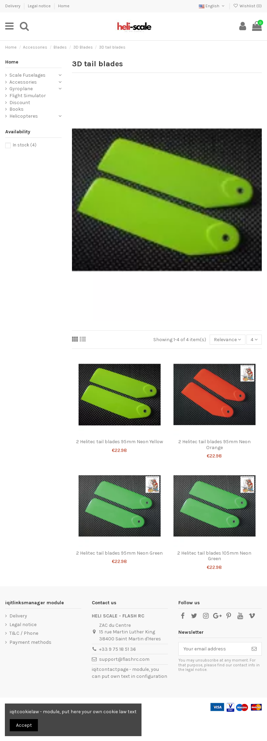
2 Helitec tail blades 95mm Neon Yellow (119, 442)
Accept (24, 725)
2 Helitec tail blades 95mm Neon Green (119, 553)
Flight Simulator (27, 96)
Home (64, 5)
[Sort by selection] (227, 340)
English (212, 5)
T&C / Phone (23, 633)
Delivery (13, 5)
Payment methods (30, 642)
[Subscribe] (254, 649)
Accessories (23, 82)
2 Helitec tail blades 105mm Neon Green (214, 556)
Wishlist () (247, 5)
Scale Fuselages (27, 75)
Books (16, 109)
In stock (25, 145)
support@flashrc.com (124, 659)
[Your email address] (213, 649)
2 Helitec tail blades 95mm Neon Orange (214, 445)
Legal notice (40, 5)
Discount (19, 103)
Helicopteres (23, 116)
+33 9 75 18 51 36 (117, 649)
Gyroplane (21, 89)
